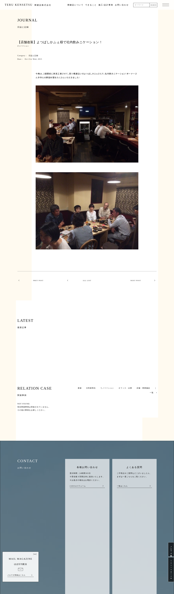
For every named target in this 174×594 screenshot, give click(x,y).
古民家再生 (91, 388)
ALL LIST (87, 280)
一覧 (152, 393)
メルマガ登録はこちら (16, 575)
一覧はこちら (122, 486)
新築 (80, 388)
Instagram (171, 569)
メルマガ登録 (171, 549)
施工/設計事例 (106, 5)
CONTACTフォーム (78, 486)
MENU (165, 5)
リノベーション (23, 46)
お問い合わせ (122, 5)
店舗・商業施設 (143, 388)
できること (91, 5)
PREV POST (38, 280)
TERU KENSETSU (28, 4)
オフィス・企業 (125, 388)
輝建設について (76, 5)
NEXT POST (135, 280)
